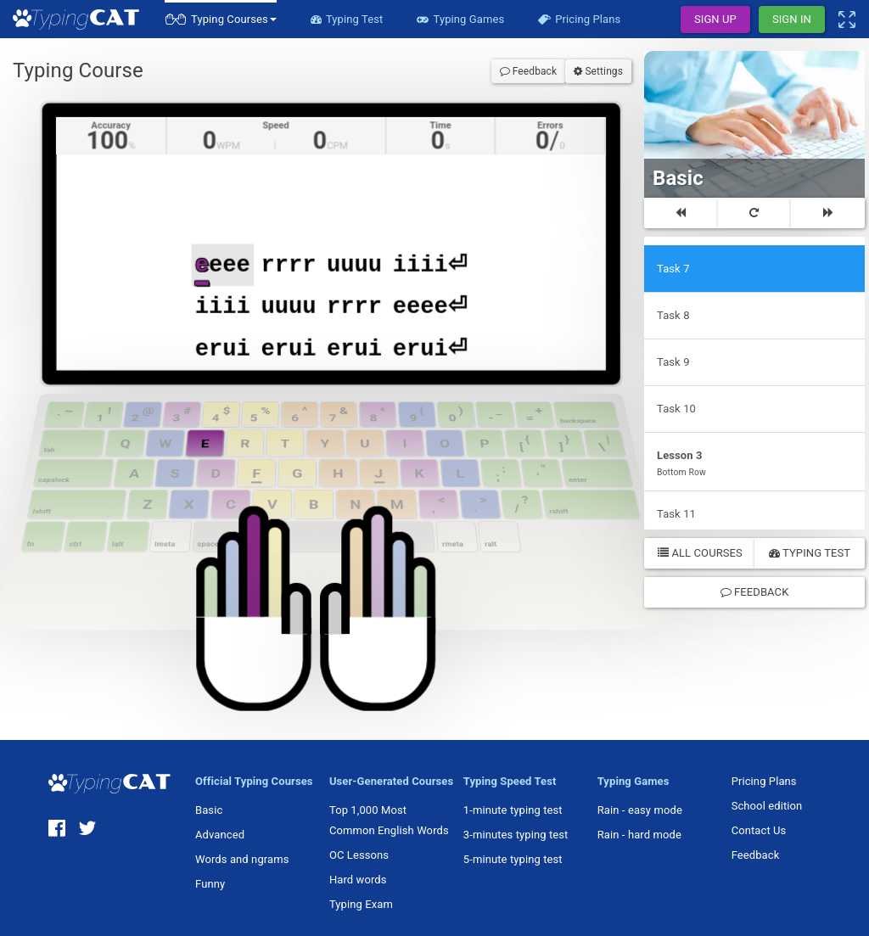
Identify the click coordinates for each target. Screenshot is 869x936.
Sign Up (715, 19)
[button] (220, 19)
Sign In (791, 19)
